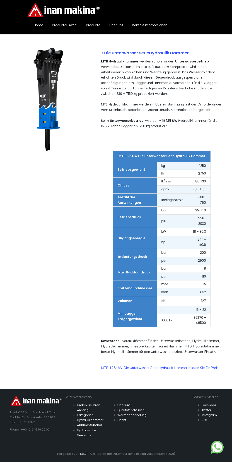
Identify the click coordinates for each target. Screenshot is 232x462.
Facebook (209, 405)
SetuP (84, 454)
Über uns (123, 405)
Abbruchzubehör (89, 425)
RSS (204, 420)
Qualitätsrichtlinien (131, 410)
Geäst (121, 420)
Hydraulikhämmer (90, 420)
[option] (48, 98)
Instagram (209, 415)
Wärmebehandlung (132, 415)
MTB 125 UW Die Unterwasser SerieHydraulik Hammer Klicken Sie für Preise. (161, 368)
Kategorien (85, 415)
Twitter (206, 410)
